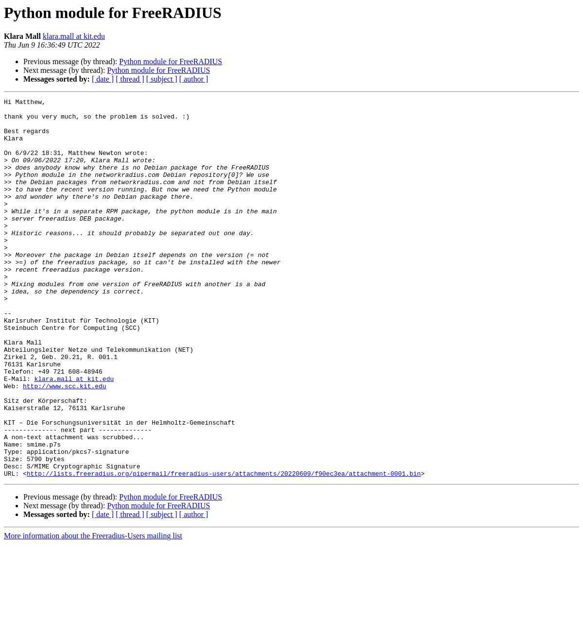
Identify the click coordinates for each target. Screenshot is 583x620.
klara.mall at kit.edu (74, 36)
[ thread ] (130, 79)
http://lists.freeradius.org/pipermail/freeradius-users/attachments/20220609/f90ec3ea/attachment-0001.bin (224, 549)
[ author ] (193, 79)
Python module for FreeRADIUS (170, 61)
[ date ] (103, 79)
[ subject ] (161, 79)
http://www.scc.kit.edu (64, 444)
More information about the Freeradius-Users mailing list (93, 611)
